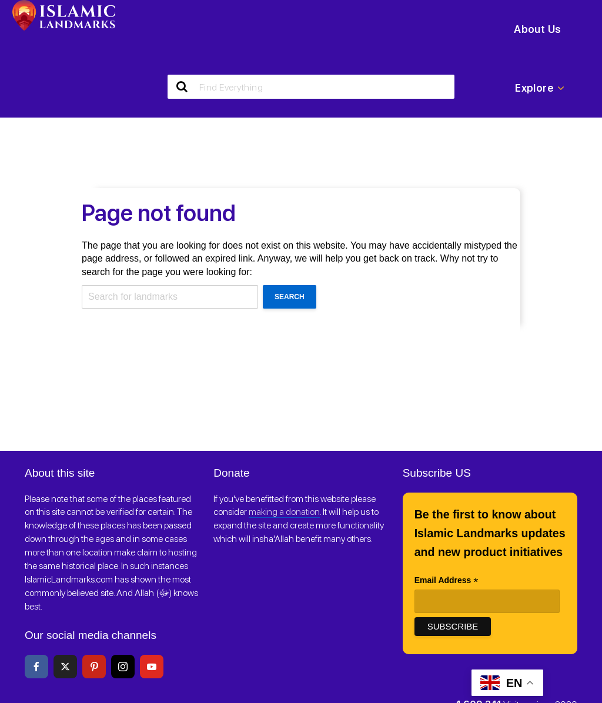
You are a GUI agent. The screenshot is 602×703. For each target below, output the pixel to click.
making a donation (284, 511)
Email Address (446, 581)
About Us (537, 29)
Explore (539, 88)
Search (290, 297)
